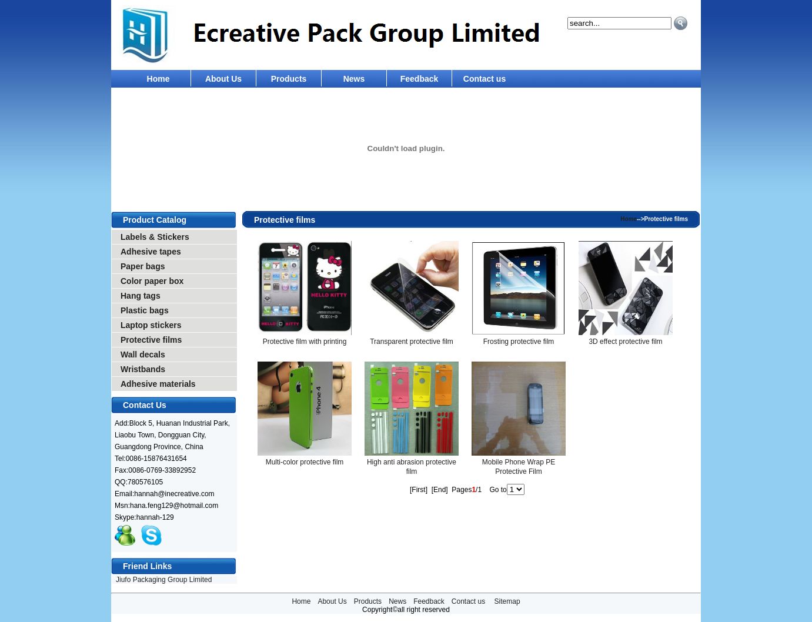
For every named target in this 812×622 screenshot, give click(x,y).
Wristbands (143, 369)
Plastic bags (145, 310)
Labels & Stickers (155, 237)
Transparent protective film (411, 341)
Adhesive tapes (151, 251)
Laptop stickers (151, 325)
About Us (223, 78)
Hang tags (141, 295)
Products (289, 78)
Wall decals (143, 354)
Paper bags (143, 266)
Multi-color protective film (305, 462)
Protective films (151, 340)
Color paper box (152, 281)
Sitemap (507, 601)
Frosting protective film (518, 341)
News (354, 78)
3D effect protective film (625, 341)
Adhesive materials (158, 384)
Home (158, 78)
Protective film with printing (305, 341)
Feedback (419, 78)
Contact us (484, 78)
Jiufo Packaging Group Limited (164, 580)
